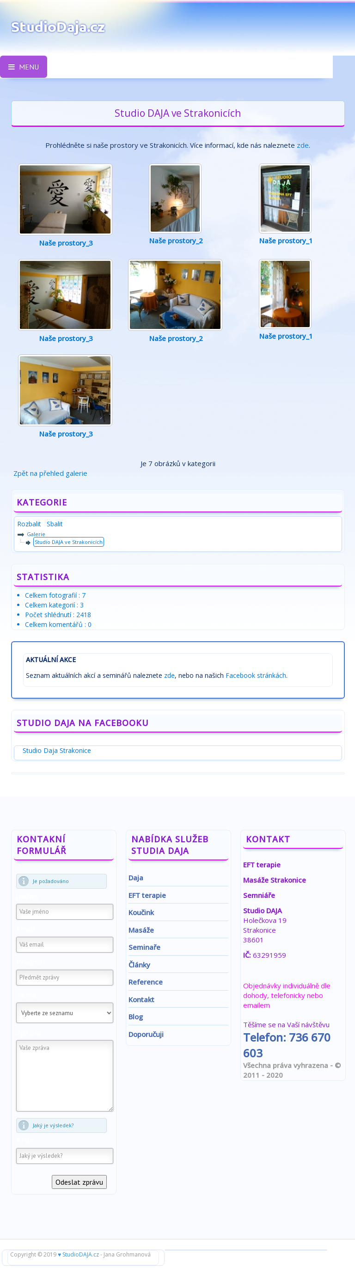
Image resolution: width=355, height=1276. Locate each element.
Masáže (141, 930)
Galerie (36, 534)
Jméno (27, 896)
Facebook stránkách (256, 675)
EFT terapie (147, 895)
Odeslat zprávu (79, 1182)
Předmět (31, 962)
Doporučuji (146, 1034)
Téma (26, 995)
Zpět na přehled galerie (50, 473)
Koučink (141, 912)
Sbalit (55, 523)
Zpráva (28, 1033)
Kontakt (141, 999)
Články (139, 964)
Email (25, 929)
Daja (136, 877)
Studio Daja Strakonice (57, 750)
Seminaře (144, 947)
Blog (136, 1016)
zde (303, 145)
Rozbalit (31, 523)
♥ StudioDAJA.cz (78, 1254)
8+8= (24, 1141)
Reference (146, 981)
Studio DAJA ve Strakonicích (69, 541)
